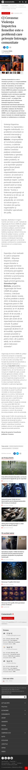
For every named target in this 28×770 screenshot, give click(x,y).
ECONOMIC (5, 710)
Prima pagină (4, 5)
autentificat (11, 622)
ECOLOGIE (4, 740)
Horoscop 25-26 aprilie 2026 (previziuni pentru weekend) (13, 603)
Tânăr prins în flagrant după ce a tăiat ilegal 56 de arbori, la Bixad (12, 524)
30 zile (10, 680)
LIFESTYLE (4, 744)
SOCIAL (3, 725)
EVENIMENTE (5, 714)
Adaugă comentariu (8, 618)
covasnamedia (7, 2)
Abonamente (4, 761)
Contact (13, 763)
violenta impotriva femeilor (16, 446)
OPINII (3, 748)
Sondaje (19, 763)
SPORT (3, 718)
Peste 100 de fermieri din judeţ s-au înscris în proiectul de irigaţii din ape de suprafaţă (13, 477)
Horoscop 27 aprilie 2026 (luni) (10, 582)
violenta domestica (6, 448)
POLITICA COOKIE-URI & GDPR (9, 764)
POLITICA (4, 707)
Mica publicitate (5, 763)
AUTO (3, 736)
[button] (22, 73)
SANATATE (4, 722)
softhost (20, 767)
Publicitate (12, 761)
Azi (3, 680)
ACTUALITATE (6, 13)
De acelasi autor (7, 533)
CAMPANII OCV (6, 733)
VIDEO (3, 751)
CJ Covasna (15, 448)
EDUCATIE (4, 729)
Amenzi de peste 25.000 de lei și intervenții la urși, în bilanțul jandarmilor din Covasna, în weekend (13, 501)
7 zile (7, 680)
